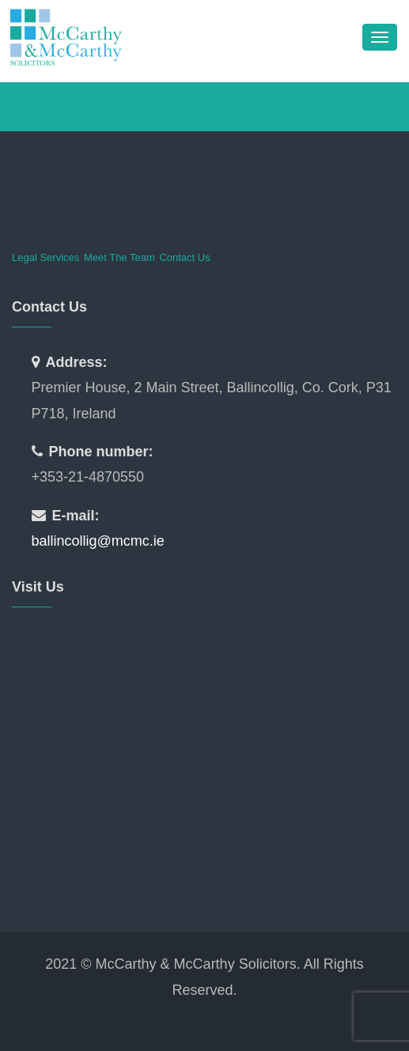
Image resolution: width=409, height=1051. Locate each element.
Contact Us (184, 257)
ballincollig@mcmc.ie (98, 541)
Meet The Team (119, 257)
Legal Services (45, 257)
